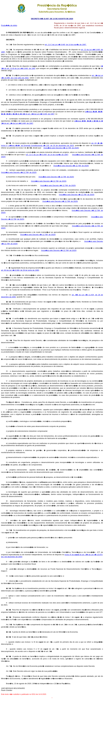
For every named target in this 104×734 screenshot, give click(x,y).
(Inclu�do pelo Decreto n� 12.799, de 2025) (61, 148)
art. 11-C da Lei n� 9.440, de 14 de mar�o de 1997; (47, 155)
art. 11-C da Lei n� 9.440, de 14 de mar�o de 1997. (66, 45)
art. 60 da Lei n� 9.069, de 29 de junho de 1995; (20, 270)
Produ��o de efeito (9, 25)
